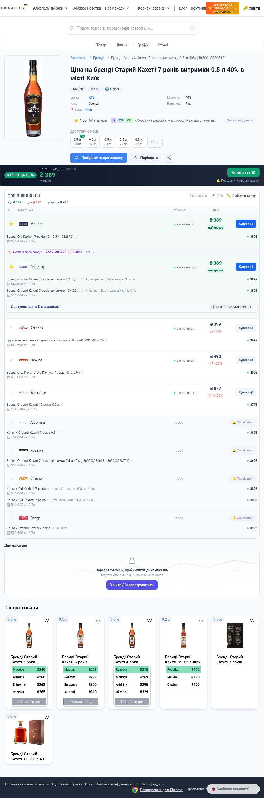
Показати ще (29, 701)
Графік (143, 45)
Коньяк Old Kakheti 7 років (26, 489)
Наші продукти (152, 784)
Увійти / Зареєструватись (132, 585)
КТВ (92, 97)
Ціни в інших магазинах (231, 307)
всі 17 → (92, 252)
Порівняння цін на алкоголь (27, 784)
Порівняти (145, 157)
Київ (88, 110)
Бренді (101, 58)
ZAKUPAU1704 (56, 252)
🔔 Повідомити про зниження (238, 180)
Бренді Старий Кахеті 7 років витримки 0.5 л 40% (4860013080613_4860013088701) (68, 461)
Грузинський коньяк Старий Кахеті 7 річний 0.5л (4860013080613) (55, 340)
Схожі (163, 45)
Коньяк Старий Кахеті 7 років (28, 528)
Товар (101, 45)
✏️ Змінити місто (241, 196)
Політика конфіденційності (117, 784)
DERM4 (77, 252)
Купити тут (244, 172)
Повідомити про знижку (98, 157)
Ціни (122, 45)
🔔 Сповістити (242, 422)
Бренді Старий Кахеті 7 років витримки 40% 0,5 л (43, 279)
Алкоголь (80, 58)
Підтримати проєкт (67, 784)
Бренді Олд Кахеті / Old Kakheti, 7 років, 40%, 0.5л (43, 372)
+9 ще (155, 142)
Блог (88, 784)
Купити (246, 224)
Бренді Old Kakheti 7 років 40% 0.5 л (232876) (40, 236)
